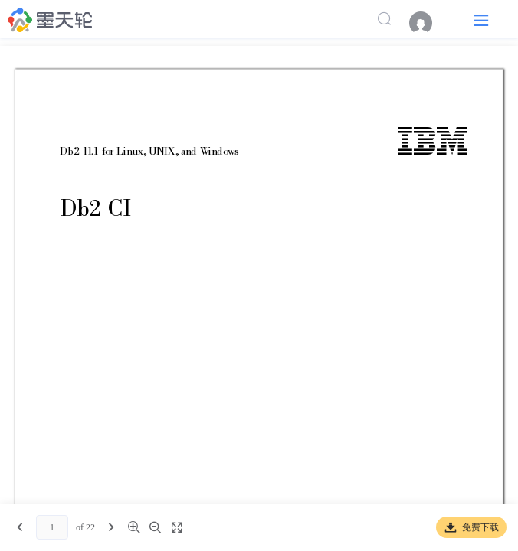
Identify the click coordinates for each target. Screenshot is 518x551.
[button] (481, 19)
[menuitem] (428, 23)
